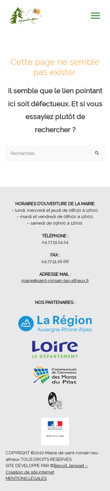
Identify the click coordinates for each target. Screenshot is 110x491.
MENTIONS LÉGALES (26, 478)
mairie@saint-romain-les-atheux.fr (55, 280)
